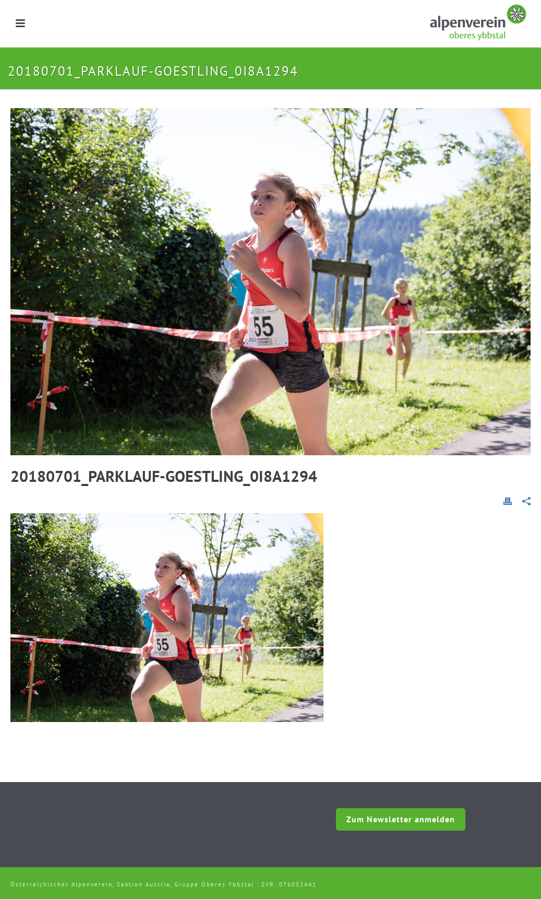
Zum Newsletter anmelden (400, 819)
